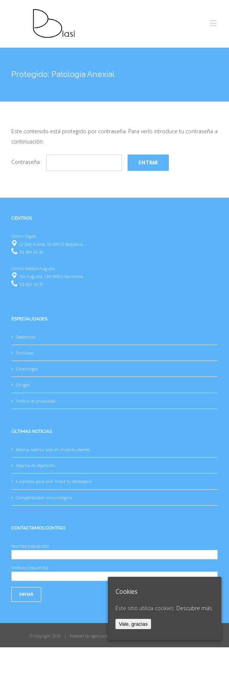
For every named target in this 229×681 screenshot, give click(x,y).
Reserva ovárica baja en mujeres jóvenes (53, 449)
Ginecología (27, 369)
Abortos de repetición (35, 465)
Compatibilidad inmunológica (44, 497)
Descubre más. (194, 608)
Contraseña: (66, 162)
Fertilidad (25, 353)
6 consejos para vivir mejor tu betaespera (54, 481)
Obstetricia (26, 337)
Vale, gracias (133, 624)
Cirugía (23, 384)
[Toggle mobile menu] (214, 23)
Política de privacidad (35, 401)
